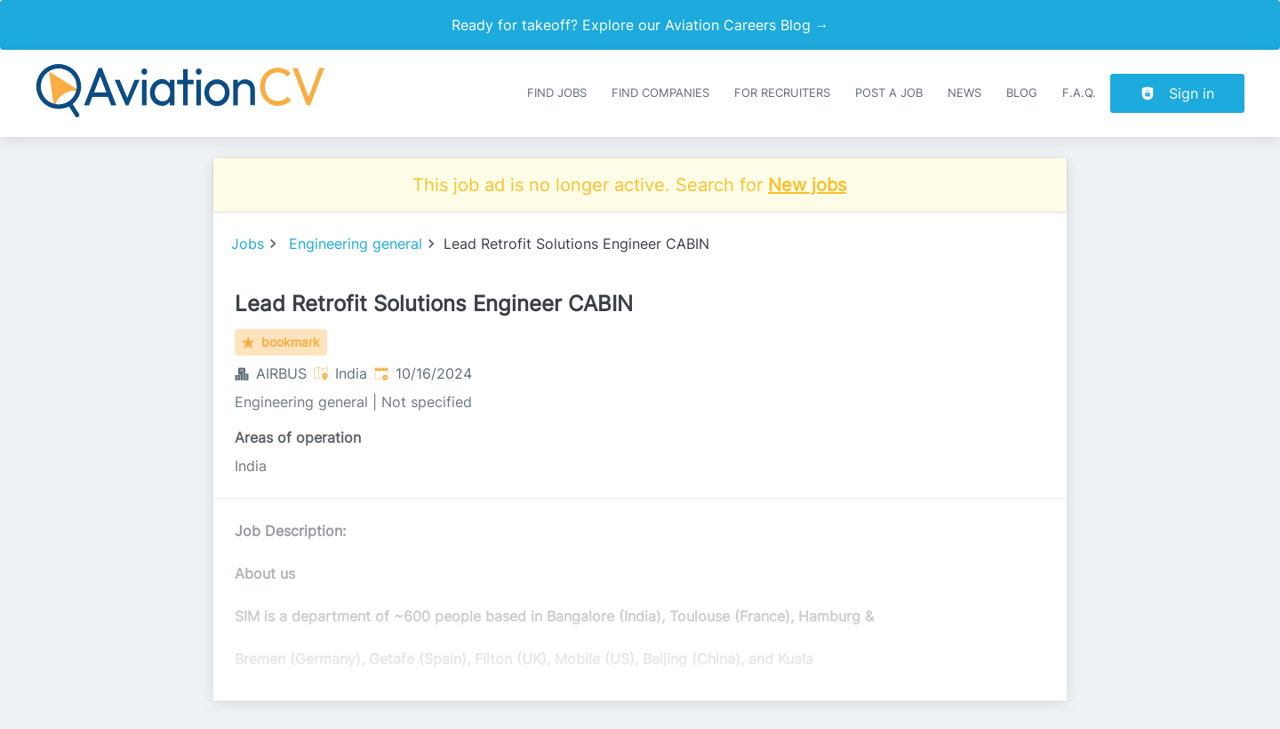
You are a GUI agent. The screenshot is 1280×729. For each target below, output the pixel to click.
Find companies (660, 93)
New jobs (807, 185)
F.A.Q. (1079, 93)
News (964, 93)
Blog (1021, 93)
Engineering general (355, 243)
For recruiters (782, 93)
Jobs (247, 243)
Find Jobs (557, 93)
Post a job (889, 93)
